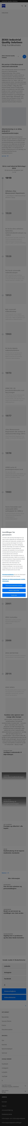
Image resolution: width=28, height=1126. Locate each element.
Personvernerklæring (8, 574)
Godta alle (14, 595)
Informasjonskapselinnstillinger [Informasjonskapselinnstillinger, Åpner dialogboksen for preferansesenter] (14, 585)
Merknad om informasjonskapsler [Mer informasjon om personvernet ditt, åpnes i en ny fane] (11, 579)
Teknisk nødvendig (14, 590)
